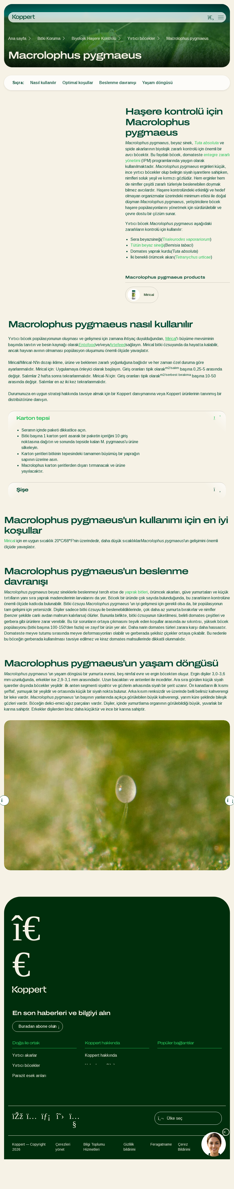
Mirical (170, 338)
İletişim (91, 1090)
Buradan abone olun (40, 1031)
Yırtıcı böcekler (141, 38)
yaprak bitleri (136, 596)
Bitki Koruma (48, 38)
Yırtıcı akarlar (24, 1060)
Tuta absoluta (206, 143)
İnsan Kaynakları (99, 1080)
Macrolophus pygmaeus (187, 38)
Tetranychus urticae (193, 257)
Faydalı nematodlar (29, 1090)
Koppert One (169, 1060)
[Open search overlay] (211, 17)
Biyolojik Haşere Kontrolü (94, 38)
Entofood (87, 345)
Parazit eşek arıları (29, 1080)
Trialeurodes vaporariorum (186, 239)
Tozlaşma (21, 1121)
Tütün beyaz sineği (147, 245)
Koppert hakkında (101, 1060)
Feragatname (161, 1175)
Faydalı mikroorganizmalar (35, 1100)
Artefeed (117, 345)
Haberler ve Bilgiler (101, 1070)
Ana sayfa (17, 38)
